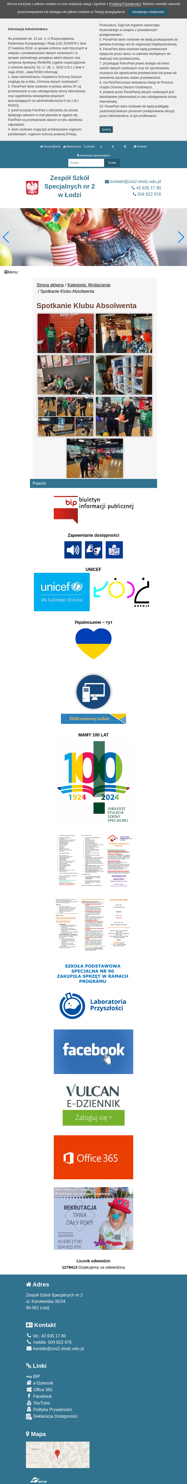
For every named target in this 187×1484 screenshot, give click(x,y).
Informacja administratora (93, 155)
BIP (33, 1376)
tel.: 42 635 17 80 (46, 1336)
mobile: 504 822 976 (49, 1342)
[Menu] (93, 272)
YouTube (38, 1402)
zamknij (106, 129)
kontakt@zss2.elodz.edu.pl (133, 181)
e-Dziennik (39, 1382)
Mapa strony (72, 146)
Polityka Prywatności (49, 1409)
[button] (180, 237)
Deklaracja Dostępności (52, 1417)
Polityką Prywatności (125, 4)
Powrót (39, 483)
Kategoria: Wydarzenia (89, 285)
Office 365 (39, 1389)
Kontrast (140, 146)
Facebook (39, 1396)
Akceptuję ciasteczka (148, 12)
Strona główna (50, 146)
